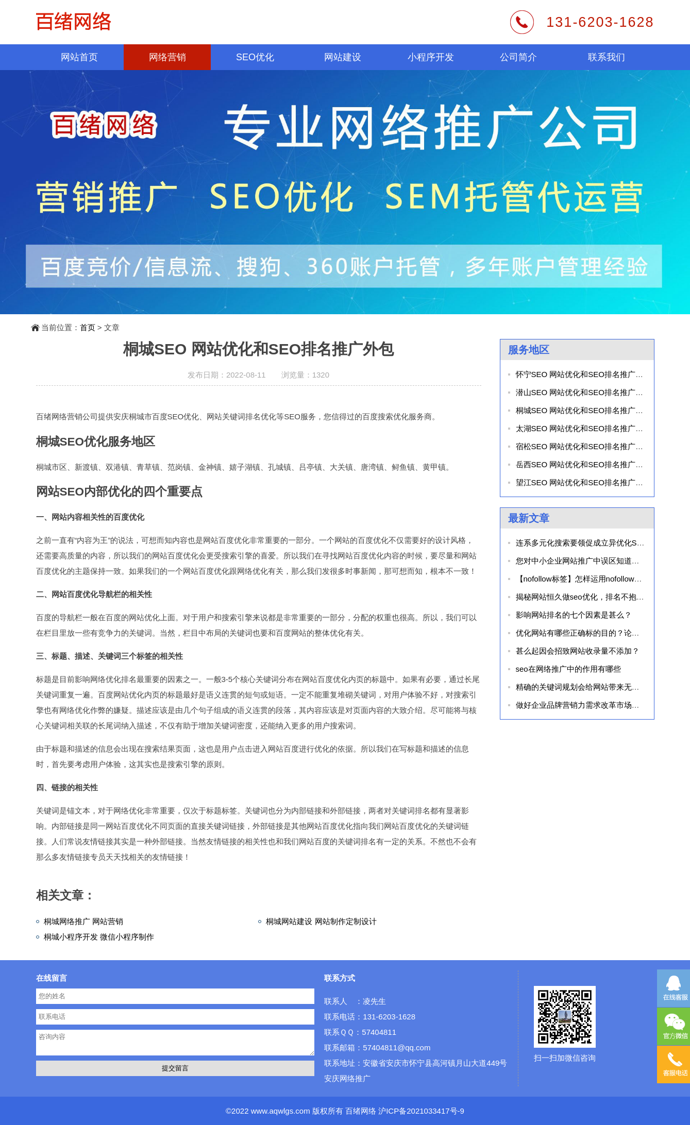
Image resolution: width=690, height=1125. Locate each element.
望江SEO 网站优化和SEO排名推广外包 (583, 482)
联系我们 (606, 57)
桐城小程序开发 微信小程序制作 (99, 936)
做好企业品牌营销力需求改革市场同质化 (585, 705)
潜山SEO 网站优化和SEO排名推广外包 (583, 392)
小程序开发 (431, 57)
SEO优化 (255, 57)
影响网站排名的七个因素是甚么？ (574, 614)
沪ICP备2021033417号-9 (421, 1110)
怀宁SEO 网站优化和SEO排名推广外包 (583, 374)
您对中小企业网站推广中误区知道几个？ (585, 560)
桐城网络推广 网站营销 (83, 921)
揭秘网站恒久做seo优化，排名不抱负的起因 (591, 596)
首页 (87, 327)
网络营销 (167, 57)
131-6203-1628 (600, 22)
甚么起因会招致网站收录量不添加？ (577, 650)
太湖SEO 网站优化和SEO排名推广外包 (583, 428)
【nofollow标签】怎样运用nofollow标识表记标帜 (598, 578)
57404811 (379, 1032)
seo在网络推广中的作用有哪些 (568, 668)
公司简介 (518, 57)
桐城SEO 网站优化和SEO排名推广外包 (583, 410)
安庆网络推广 (347, 1078)
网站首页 (79, 57)
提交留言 (175, 1068)
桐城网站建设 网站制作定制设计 (321, 921)
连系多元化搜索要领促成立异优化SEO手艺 (590, 542)
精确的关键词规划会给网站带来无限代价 (585, 687)
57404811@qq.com (396, 1047)
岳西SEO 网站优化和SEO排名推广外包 (583, 464)
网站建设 (342, 57)
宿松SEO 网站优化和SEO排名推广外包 (583, 446)
